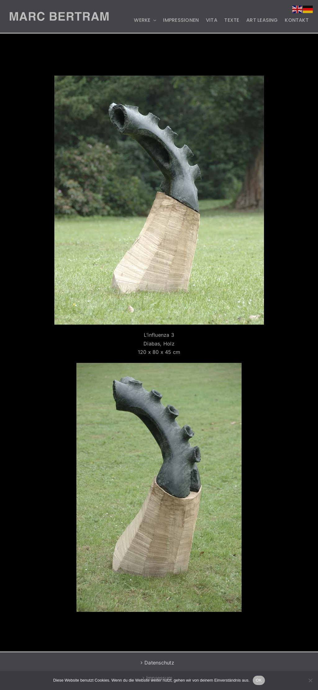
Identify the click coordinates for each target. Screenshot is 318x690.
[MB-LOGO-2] (59, 14)
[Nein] (310, 680)
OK (259, 680)
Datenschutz (159, 662)
